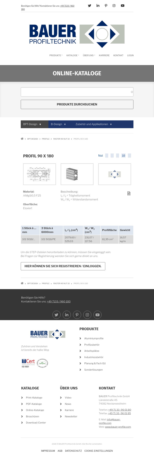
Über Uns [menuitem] (88, 56)
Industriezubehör (93, 357)
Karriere (69, 410)
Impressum (48, 450)
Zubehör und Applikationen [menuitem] (92, 125)
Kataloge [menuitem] (72, 56)
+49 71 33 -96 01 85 (119, 413)
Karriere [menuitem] (104, 55)
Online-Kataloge (35, 410)
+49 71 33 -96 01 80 (119, 409)
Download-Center (36, 422)
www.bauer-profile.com (118, 426)
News (68, 404)
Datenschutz (73, 450)
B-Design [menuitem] (57, 125)
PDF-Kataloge (34, 404)
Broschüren (32, 416)
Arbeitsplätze (91, 350)
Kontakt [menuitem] (118, 55)
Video (68, 397)
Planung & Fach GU (95, 363)
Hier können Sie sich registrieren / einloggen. (63, 266)
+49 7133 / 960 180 (58, 329)
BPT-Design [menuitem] (31, 125)
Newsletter (71, 416)
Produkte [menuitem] (55, 56)
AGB (60, 450)
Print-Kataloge (34, 397)
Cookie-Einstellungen (98, 450)
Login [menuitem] (130, 55)
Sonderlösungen (93, 369)
